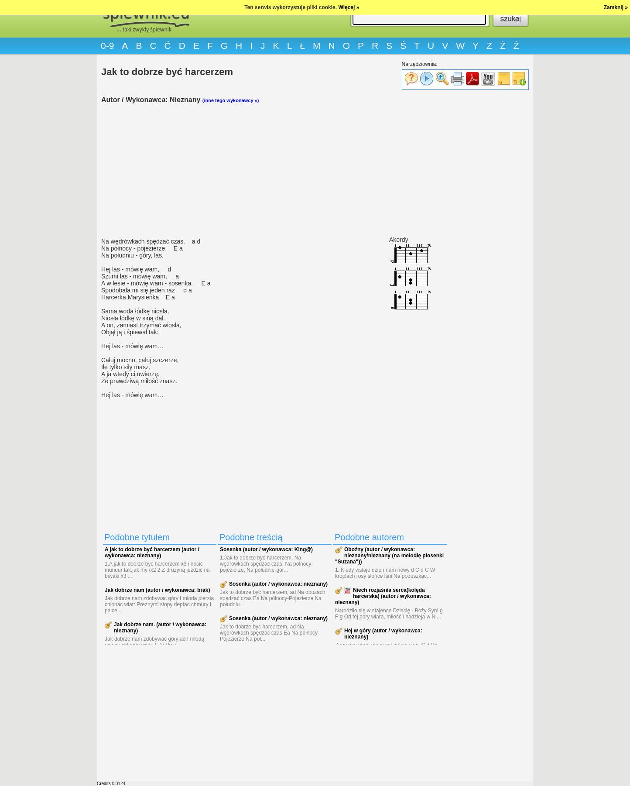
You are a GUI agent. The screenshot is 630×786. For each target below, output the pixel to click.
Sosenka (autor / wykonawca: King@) (266, 549)
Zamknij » (616, 7)
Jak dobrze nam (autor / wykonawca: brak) (157, 590)
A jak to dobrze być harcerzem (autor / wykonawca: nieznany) (152, 552)
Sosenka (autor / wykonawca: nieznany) (278, 584)
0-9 (107, 46)
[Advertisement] (275, 171)
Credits (104, 783)
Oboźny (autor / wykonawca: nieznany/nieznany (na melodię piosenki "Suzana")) (389, 555)
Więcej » (348, 7)
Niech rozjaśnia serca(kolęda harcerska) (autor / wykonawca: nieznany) (383, 596)
